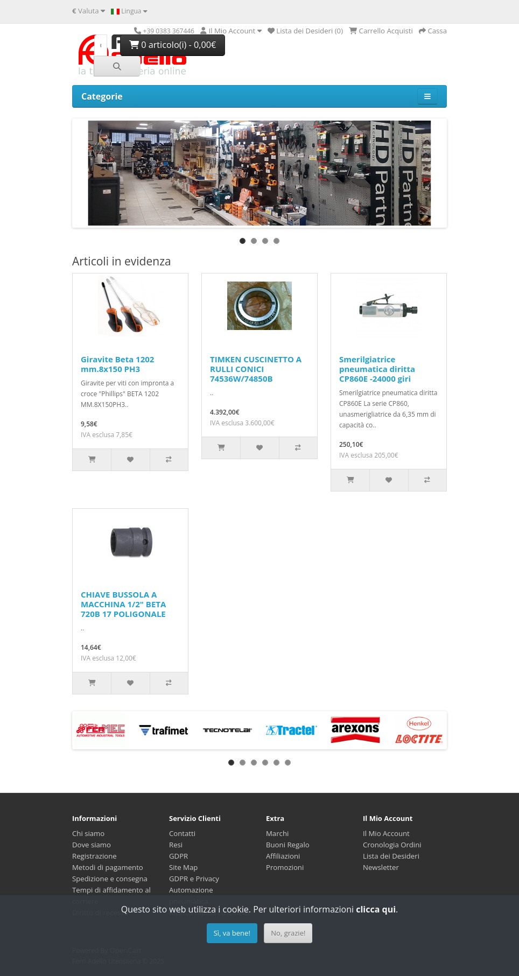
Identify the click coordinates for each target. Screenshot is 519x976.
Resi (176, 844)
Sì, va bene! (232, 933)
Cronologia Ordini (392, 844)
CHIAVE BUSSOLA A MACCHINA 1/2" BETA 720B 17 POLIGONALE (123, 604)
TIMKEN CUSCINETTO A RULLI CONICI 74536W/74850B (255, 369)
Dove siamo (91, 844)
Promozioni (285, 867)
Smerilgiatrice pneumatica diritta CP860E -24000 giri (377, 369)
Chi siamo (88, 833)
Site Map (183, 867)
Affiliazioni (283, 856)
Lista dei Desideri (391, 856)
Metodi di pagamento (107, 867)
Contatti (182, 833)
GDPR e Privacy (194, 878)
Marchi (277, 833)
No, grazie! (288, 933)
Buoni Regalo (288, 844)
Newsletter (381, 867)
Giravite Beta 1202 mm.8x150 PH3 (117, 364)
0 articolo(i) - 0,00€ (172, 45)
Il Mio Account (386, 833)
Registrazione (94, 856)
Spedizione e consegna (110, 878)
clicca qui (376, 909)
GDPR (178, 856)
